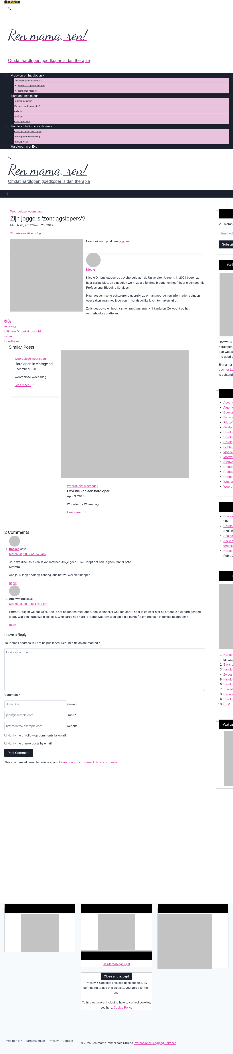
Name (71, 704)
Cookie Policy (123, 1007)
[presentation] (125, 414)
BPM (226, 704)
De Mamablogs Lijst (116, 964)
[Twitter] (9, 2)
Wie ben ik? (14, 1041)
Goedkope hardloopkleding (27, 136)
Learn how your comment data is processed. (89, 762)
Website (72, 726)
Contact (67, 1041)
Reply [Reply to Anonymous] (13, 625)
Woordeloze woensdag (26, 211)
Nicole (90, 269)
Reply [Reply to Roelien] (13, 583)
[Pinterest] (12, 2)
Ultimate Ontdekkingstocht (104, 328)
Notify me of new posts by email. (29, 743)
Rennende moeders (27, 91)
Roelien (14, 549)
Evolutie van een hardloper (88, 491)
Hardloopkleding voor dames (28, 131)
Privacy (54, 1041)
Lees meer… (24, 385)
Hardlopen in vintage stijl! (35, 364)
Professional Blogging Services (155, 1043)
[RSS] (15, 2)
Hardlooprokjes (21, 141)
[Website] (35, 726)
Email (71, 715)
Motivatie (18, 111)
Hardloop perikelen (23, 101)
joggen (124, 241)
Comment (12, 694)
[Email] (18, 2)
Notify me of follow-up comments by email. (37, 735)
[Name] (35, 704)
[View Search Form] (9, 9)
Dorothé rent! (104, 338)
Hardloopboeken (22, 121)
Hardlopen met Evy (24, 146)
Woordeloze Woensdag (25, 233)
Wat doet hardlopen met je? (27, 106)
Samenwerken (35, 1041)
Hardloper (18, 116)
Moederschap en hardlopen (31, 85)
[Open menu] (7, 194)
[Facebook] (5, 2)
